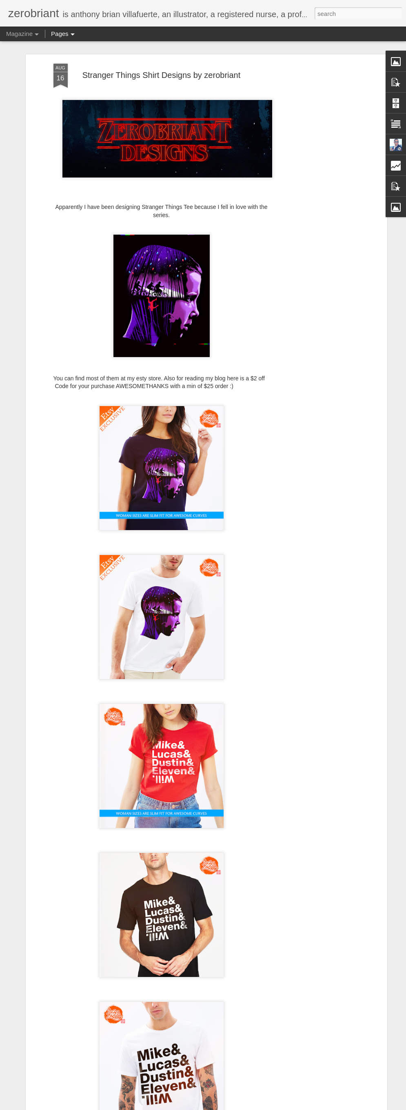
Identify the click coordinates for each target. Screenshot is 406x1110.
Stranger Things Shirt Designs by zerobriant (161, 75)
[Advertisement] (314, 119)
